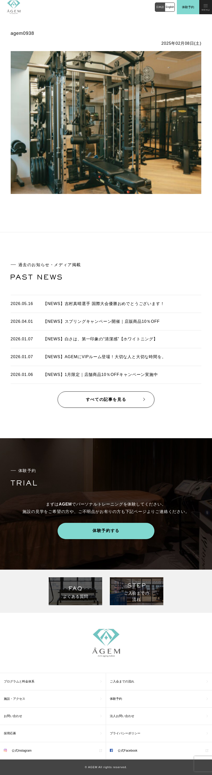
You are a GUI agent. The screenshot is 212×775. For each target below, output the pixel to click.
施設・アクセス (14, 699)
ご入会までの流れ (122, 681)
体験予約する (106, 530)
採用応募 (10, 733)
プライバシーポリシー (125, 733)
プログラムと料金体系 (19, 681)
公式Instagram (18, 750)
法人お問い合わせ (122, 716)
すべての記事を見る (106, 399)
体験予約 (188, 7)
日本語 (160, 7)
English (170, 7)
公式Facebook (123, 750)
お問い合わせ (13, 716)
